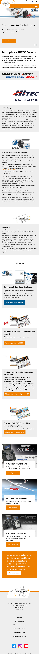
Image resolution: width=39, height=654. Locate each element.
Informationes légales (19, 636)
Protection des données (19, 629)
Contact (19, 617)
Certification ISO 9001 (9, 170)
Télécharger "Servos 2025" (14, 343)
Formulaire (13, 508)
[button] (34, 45)
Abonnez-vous (14, 573)
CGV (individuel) (19, 621)
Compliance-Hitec (19, 632)
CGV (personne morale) (19, 625)
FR (34, 2)
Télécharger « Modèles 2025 (14, 432)
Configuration (13, 473)
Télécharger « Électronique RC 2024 (17, 394)
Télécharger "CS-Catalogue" (14, 302)
